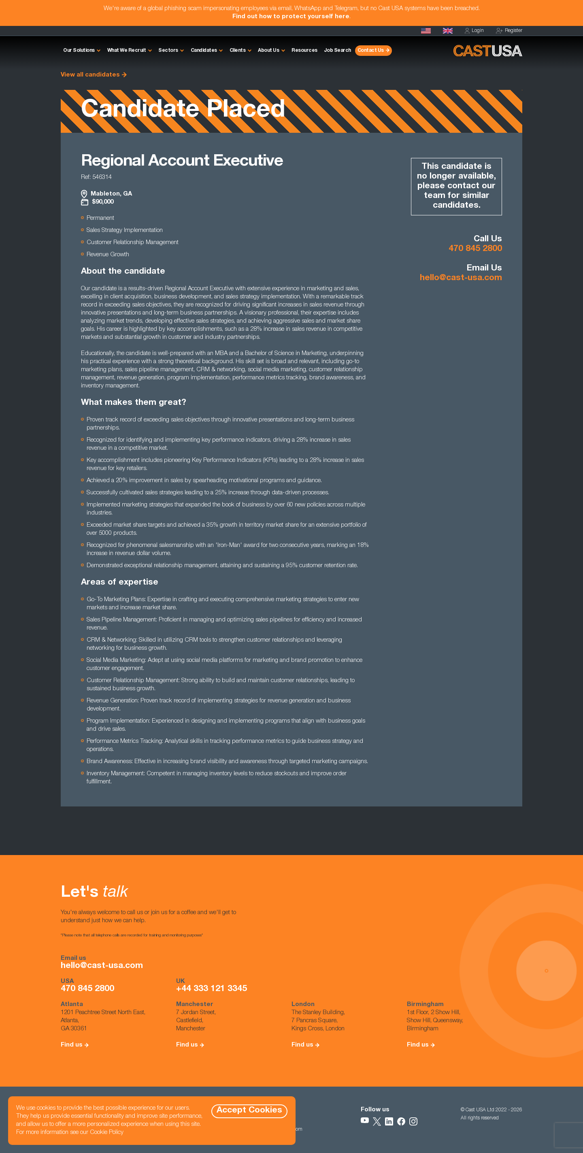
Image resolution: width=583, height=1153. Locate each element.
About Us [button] (268, 50)
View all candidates (90, 75)
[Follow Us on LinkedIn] (389, 1121)
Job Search (337, 50)
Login (474, 31)
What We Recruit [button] (126, 50)
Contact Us (370, 50)
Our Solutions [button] (79, 50)
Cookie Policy (106, 1133)
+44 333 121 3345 (211, 989)
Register (509, 31)
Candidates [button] (204, 50)
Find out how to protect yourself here (290, 17)
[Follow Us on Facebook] (401, 1121)
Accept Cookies (249, 1110)
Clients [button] (238, 50)
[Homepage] (426, 31)
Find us (72, 1045)
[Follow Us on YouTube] (365, 1121)
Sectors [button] (168, 50)
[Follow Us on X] (377, 1121)
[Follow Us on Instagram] (413, 1121)
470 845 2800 (475, 249)
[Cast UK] (448, 31)
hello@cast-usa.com (461, 278)
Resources (304, 50)
